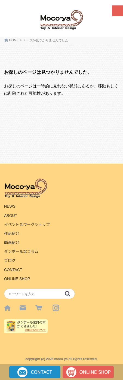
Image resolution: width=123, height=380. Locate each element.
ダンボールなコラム (21, 251)
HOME (14, 40)
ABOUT (10, 215)
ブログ (10, 260)
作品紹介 (11, 233)
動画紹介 (11, 242)
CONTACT (13, 270)
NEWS (10, 206)
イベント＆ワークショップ (27, 224)
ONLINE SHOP (17, 279)
